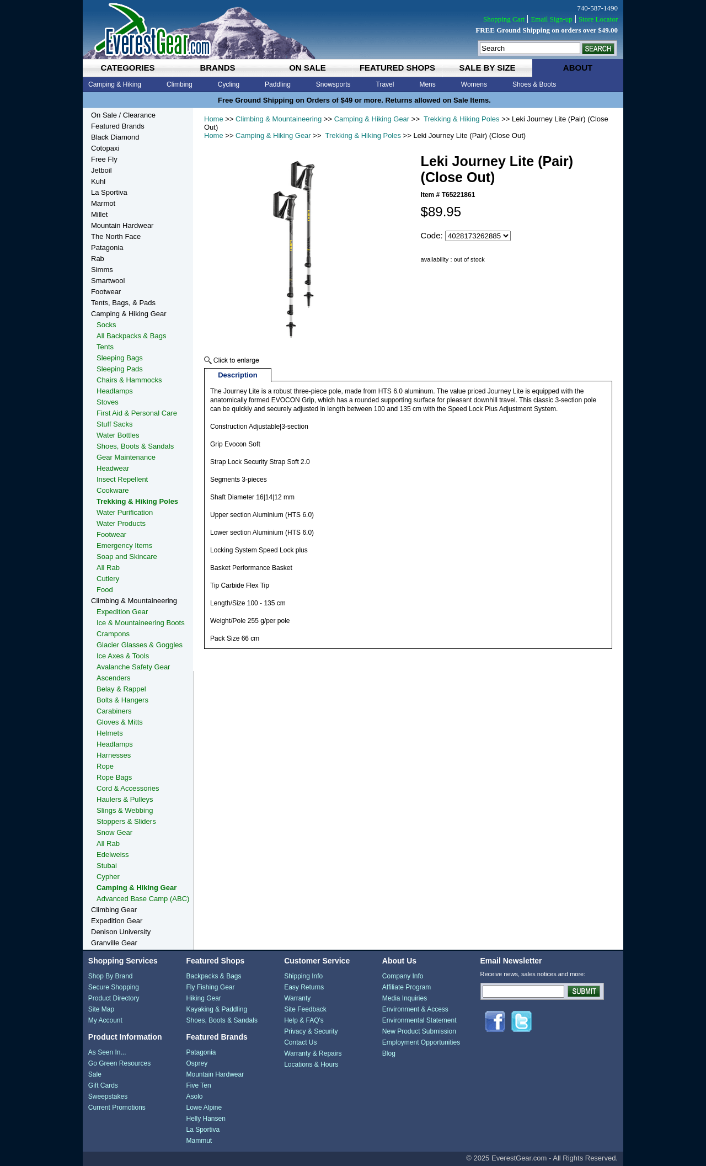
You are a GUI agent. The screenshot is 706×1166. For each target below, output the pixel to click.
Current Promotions (117, 1107)
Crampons (113, 634)
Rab (97, 258)
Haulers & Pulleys (125, 799)
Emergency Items (124, 545)
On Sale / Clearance (123, 115)
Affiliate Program (406, 987)
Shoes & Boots (534, 84)
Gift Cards (103, 1085)
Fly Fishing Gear (210, 987)
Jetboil (101, 170)
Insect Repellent (122, 479)
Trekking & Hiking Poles (461, 119)
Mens (427, 84)
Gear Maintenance (126, 457)
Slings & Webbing (125, 810)
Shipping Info (303, 976)
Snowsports (333, 84)
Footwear (106, 291)
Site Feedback (305, 1009)
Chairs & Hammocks (129, 380)
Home (213, 119)
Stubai (107, 865)
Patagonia (107, 247)
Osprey (196, 1063)
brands (217, 67)
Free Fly (104, 159)
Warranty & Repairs (312, 1053)
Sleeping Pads (120, 369)
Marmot (103, 203)
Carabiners (114, 711)
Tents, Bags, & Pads (123, 303)
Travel (385, 84)
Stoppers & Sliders (126, 821)
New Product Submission (419, 1031)
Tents (105, 347)
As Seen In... (107, 1052)
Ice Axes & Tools (123, 656)
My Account (105, 1020)
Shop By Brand (110, 976)
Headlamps (115, 391)
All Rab (108, 567)
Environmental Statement (419, 1020)
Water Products (121, 523)
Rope (105, 766)
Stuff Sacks (115, 424)
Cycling (228, 84)
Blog (388, 1053)
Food (105, 589)
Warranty (297, 998)
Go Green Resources (119, 1063)
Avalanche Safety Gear (133, 667)
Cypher (108, 876)
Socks (106, 325)
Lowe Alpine (204, 1107)
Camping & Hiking (114, 84)
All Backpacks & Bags (131, 336)
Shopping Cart (504, 19)
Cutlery (108, 578)
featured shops (397, 67)
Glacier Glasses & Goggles (140, 645)
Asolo (194, 1096)
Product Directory (114, 998)
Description (238, 375)
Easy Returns (304, 987)
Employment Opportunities (421, 1042)
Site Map (101, 1009)
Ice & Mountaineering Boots (141, 623)
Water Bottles (118, 435)
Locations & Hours (311, 1064)
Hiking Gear (203, 998)
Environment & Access (415, 1009)
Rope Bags (114, 777)
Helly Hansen (205, 1118)
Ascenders (113, 678)
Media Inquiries (404, 998)
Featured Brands (118, 126)
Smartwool (108, 280)
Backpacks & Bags (213, 976)
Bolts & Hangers (122, 700)
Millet (99, 214)
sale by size (487, 67)
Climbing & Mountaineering (279, 119)
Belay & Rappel (121, 689)
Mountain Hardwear (122, 225)
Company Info (403, 976)
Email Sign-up (551, 19)
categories (127, 67)
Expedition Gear (122, 612)
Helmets (110, 733)
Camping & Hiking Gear (372, 119)
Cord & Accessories (128, 788)
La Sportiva (109, 192)
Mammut (199, 1140)
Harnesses (114, 755)
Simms (102, 269)
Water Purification (125, 512)
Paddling (278, 84)
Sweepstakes (107, 1096)
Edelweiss (113, 854)
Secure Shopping (113, 987)
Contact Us (300, 1042)
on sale (307, 67)
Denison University (121, 932)
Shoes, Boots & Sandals (135, 446)
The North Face (116, 236)
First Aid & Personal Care (137, 413)
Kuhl (98, 181)
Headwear (113, 468)
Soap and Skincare (127, 556)
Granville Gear (114, 943)
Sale (94, 1074)
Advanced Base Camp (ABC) (143, 899)
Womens (474, 84)
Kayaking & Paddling (216, 1009)
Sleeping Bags (120, 358)
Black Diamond (115, 137)
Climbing (179, 84)
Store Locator (598, 19)
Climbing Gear (114, 910)
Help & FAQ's (304, 1020)
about (577, 67)
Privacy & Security (311, 1031)
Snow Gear (114, 832)
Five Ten (198, 1085)
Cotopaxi (105, 148)
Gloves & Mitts (120, 722)
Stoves (108, 402)
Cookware (113, 490)
